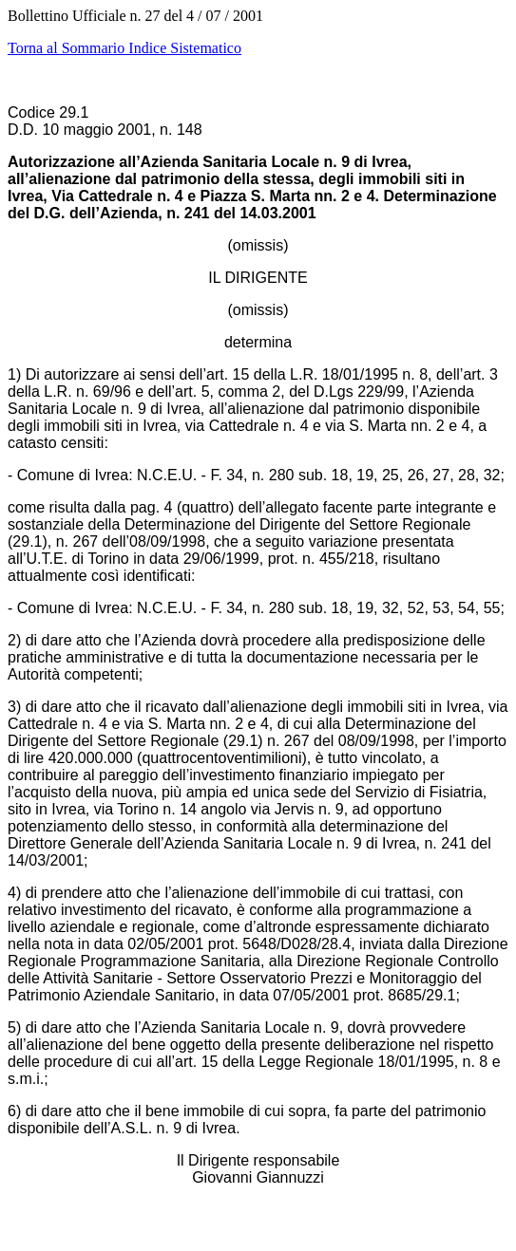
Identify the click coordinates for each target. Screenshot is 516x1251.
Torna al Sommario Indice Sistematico (124, 48)
